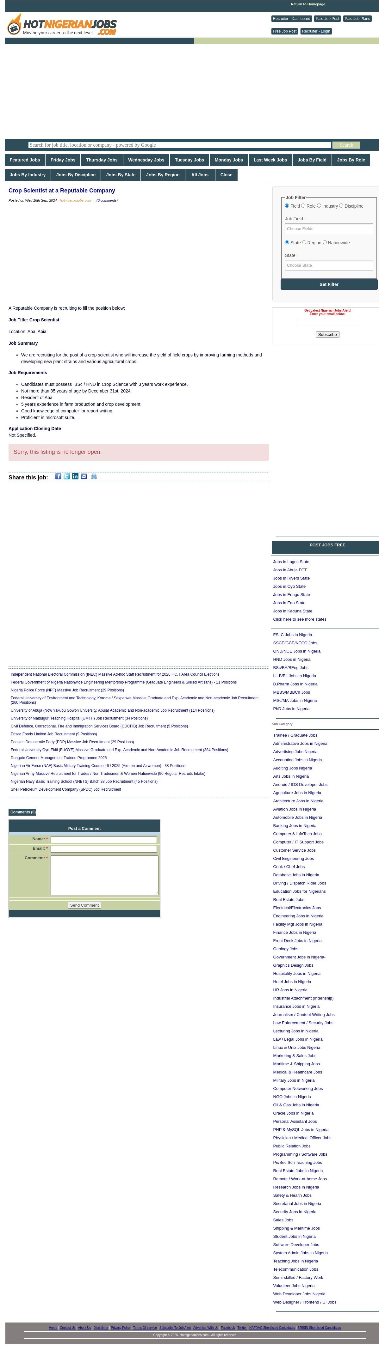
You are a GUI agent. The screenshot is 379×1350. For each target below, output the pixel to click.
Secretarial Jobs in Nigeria (297, 1203)
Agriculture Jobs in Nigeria (297, 792)
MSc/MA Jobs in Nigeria (295, 700)
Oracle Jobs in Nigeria (293, 1113)
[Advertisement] (194, 91)
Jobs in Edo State (289, 602)
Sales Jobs (283, 1220)
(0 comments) (107, 200)
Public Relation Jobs (292, 1146)
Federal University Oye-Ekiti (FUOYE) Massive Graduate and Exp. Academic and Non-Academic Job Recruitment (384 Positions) (119, 750)
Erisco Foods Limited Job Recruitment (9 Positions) (54, 734)
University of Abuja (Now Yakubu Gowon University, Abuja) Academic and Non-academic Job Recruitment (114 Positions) (112, 710)
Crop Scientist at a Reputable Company (62, 190)
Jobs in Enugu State (291, 594)
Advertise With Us (205, 1327)
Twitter (241, 1327)
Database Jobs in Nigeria (296, 875)
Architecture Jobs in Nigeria (298, 801)
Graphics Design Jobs (293, 965)
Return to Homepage (308, 4)
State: (291, 255)
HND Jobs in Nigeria (292, 659)
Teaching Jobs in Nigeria (295, 1261)
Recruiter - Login (316, 31)
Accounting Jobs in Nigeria (297, 759)
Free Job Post (285, 31)
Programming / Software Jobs (300, 1154)
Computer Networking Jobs (298, 1088)
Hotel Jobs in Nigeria (292, 981)
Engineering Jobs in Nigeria (298, 916)
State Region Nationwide (317, 242)
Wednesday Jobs (146, 159)
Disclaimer (101, 1327)
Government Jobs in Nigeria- (299, 957)
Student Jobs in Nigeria (294, 1236)
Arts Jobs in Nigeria (291, 776)
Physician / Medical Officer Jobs (302, 1137)
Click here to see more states (299, 619)
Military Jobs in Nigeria (294, 1080)
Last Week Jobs (270, 159)
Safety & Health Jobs (292, 1195)
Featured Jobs (24, 159)
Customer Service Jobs (294, 850)
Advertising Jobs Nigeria (295, 751)
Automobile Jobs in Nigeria (297, 817)
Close (226, 174)
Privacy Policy (121, 1327)
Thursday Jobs (102, 159)
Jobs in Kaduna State (293, 611)
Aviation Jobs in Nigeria (294, 809)
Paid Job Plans (357, 18)
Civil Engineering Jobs (293, 858)
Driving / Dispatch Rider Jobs (299, 883)
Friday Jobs (63, 159)
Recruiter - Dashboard (291, 18)
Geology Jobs (286, 948)
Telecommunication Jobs (295, 1269)
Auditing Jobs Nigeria (292, 768)
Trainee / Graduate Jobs (295, 735)
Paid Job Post (327, 18)
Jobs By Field (312, 159)
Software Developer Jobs (296, 1244)
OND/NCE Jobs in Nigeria (297, 651)
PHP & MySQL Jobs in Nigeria (301, 1129)
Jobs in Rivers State (291, 578)
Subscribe (327, 334)
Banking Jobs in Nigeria (295, 825)
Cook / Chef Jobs (289, 866)
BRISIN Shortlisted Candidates (319, 1327)
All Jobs (200, 174)
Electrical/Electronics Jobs (297, 907)
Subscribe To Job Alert (175, 1327)
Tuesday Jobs (189, 159)
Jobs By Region (163, 174)
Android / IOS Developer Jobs (300, 784)
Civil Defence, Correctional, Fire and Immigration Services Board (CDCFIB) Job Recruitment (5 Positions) (99, 726)
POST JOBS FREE (327, 545)
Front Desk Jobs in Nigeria (297, 940)
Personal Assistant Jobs (295, 1121)
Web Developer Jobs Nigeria (299, 1294)
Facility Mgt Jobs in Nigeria (297, 924)
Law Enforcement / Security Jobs (303, 1022)
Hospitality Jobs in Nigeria (297, 973)
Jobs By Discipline (76, 174)
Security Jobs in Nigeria (295, 1211)
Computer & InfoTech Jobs (297, 833)
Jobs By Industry (27, 174)
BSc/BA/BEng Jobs (290, 667)
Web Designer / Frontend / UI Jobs (305, 1302)
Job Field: (294, 218)
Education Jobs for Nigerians (299, 891)
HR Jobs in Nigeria (290, 990)
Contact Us (67, 1327)
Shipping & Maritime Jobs (296, 1228)
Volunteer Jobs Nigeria (294, 1285)
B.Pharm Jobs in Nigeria (295, 684)
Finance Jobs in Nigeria (294, 932)
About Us (84, 1327)
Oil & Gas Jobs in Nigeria (296, 1105)
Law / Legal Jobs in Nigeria (298, 1039)
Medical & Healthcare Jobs (297, 1072)
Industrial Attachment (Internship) (303, 998)
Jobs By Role (351, 159)
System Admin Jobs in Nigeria (300, 1252)
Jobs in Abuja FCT (290, 570)
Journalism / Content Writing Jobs (304, 1014)
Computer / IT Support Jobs (298, 842)
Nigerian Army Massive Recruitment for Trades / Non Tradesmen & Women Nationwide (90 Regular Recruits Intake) (108, 773)
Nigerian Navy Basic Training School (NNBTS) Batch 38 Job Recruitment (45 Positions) (84, 781)
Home (53, 1327)
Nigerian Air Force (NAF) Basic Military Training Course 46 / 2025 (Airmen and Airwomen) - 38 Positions (98, 765)
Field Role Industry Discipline (324, 206)
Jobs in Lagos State (291, 561)
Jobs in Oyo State (289, 586)
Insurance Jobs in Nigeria (296, 1006)
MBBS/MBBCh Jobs (291, 692)
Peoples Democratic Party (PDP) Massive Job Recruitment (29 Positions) (72, 742)
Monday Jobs (228, 159)
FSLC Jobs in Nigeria (292, 634)
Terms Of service (145, 1327)
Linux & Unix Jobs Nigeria (296, 1047)
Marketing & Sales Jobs (295, 1055)
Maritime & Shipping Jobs (296, 1063)
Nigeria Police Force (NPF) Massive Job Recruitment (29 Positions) (67, 690)
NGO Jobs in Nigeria (292, 1096)
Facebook (228, 1327)
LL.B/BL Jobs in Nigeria (294, 675)
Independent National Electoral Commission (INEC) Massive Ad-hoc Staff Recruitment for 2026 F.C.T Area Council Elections (115, 674)
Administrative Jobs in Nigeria (300, 743)
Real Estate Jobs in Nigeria (298, 1170)
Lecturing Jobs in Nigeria (296, 1031)
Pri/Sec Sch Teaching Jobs (297, 1162)
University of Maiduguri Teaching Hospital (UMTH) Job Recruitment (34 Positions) (79, 718)
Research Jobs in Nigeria (296, 1187)
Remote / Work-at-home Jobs (300, 1179)
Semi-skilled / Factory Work (298, 1277)
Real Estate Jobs (288, 899)
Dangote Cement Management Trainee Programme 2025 (59, 758)
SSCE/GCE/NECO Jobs (295, 643)
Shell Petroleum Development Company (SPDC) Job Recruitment (66, 789)
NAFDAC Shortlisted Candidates (272, 1327)
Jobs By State (121, 174)
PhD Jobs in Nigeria (291, 708)
